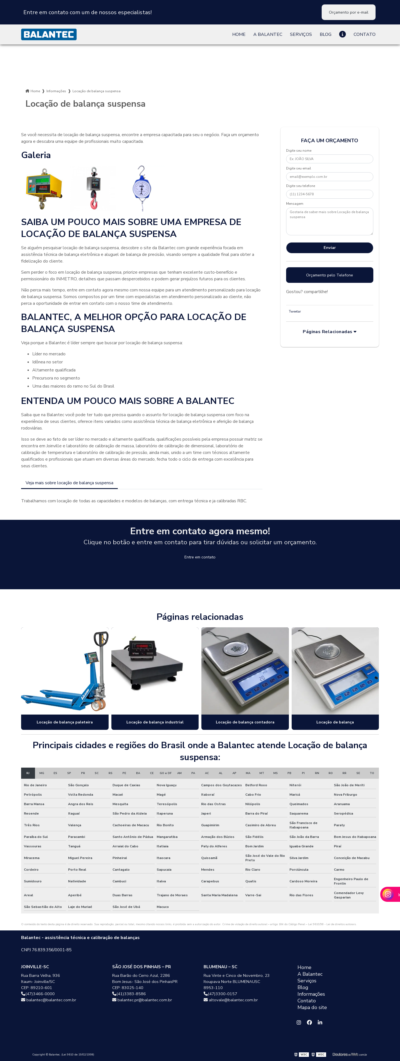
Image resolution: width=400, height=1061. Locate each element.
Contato (365, 34)
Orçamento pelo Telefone (329, 275)
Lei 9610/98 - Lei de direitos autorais (332, 924)
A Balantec (267, 34)
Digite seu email (298, 168)
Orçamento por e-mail (348, 12)
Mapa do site (312, 1007)
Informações (56, 91)
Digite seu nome (298, 150)
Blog (325, 34)
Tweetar (295, 311)
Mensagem (294, 203)
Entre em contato (200, 557)
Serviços (301, 34)
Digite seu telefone (300, 186)
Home (239, 34)
